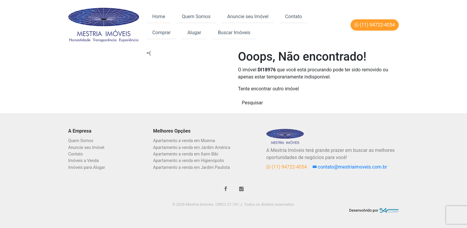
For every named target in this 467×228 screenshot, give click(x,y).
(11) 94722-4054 (287, 167)
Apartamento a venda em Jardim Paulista (191, 167)
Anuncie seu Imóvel (248, 16)
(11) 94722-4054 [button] (374, 25)
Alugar (194, 32)
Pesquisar (252, 103)
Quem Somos (196, 16)
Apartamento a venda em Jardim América (191, 147)
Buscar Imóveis (234, 32)
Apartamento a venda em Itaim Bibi (185, 154)
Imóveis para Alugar (86, 167)
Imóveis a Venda (83, 160)
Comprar (161, 32)
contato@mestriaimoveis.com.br (350, 167)
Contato (293, 16)
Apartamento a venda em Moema (184, 140)
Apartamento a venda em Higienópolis (188, 160)
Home (158, 16)
